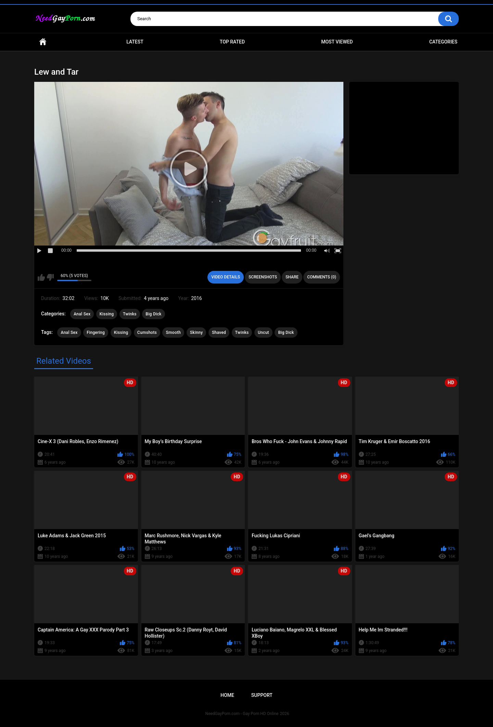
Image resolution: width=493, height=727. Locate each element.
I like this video (41, 277)
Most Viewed (337, 42)
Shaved (219, 332)
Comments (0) (321, 277)
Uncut (263, 332)
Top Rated (232, 42)
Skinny (196, 332)
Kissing (107, 314)
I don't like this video (50, 277)
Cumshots (147, 332)
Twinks (130, 314)
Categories (443, 42)
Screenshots (263, 277)
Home (42, 42)
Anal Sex (82, 314)
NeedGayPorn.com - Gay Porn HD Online (242, 713)
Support (262, 695)
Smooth (173, 332)
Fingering (96, 332)
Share (292, 277)
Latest (134, 42)
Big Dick (153, 314)
